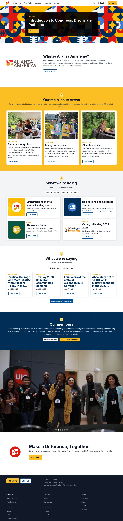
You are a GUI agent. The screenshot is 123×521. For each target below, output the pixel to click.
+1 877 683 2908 (50, 480)
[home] (7, 3)
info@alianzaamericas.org (53, 482)
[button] (16, 3)
